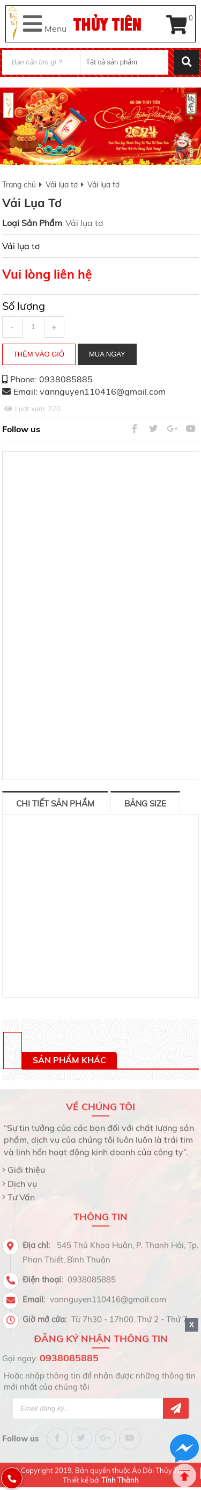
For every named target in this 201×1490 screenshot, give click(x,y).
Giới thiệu (26, 1166)
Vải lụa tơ (62, 185)
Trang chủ (19, 185)
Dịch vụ (22, 1180)
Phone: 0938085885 (51, 379)
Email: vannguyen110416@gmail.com (89, 391)
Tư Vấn (21, 1194)
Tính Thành (120, 1476)
